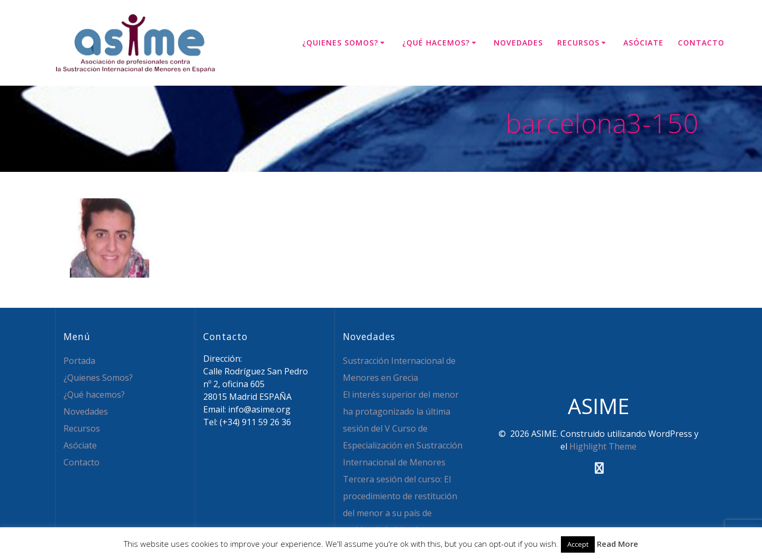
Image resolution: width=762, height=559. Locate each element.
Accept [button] (577, 544)
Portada (79, 360)
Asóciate (643, 43)
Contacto (701, 43)
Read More (617, 543)
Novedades (518, 43)
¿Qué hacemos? (436, 43)
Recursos (578, 43)
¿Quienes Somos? (340, 43)
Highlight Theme (603, 446)
